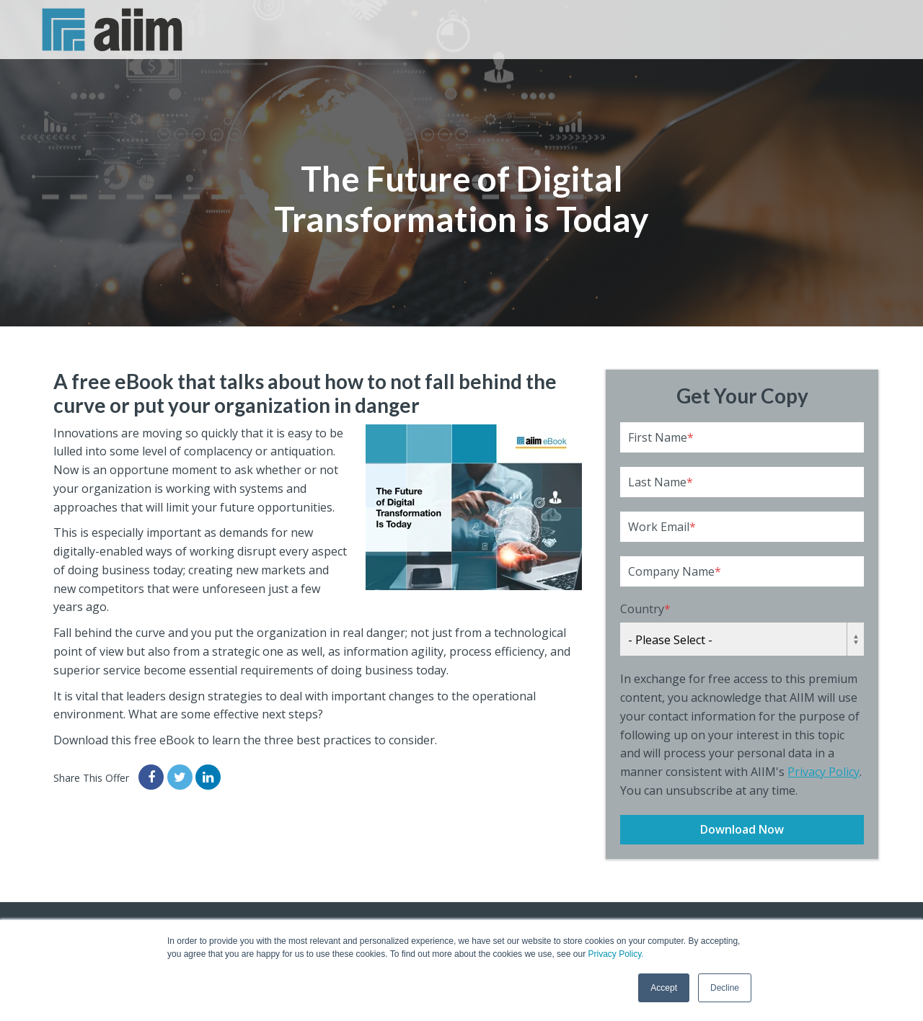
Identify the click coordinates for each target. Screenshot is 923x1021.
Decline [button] (724, 988)
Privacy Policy (823, 772)
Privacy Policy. (615, 954)
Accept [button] (663, 988)
